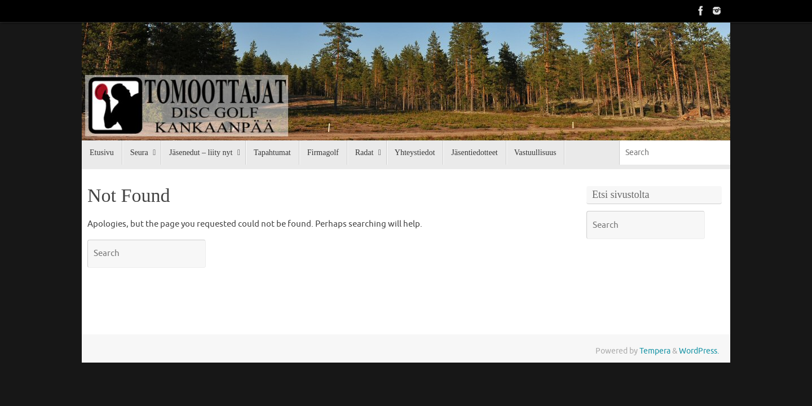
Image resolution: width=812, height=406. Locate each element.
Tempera (654, 351)
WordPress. (699, 351)
